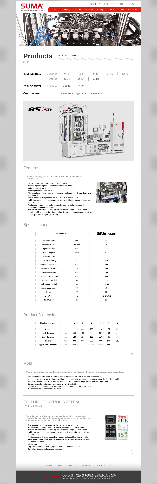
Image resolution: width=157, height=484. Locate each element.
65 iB (81, 74)
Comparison (96, 93)
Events (111, 465)
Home (60, 55)
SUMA (76, 478)
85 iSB (81, 86)
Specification (66, 93)
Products (61, 465)
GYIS (110, 478)
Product (66, 55)
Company (49, 465)
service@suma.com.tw (106, 477)
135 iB (110, 74)
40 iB (66, 74)
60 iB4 (81, 79)
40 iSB (66, 86)
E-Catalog (98, 465)
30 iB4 (66, 79)
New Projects (73, 465)
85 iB (95, 74)
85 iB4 (96, 79)
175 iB (125, 74)
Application (81, 93)
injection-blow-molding (90, 478)
